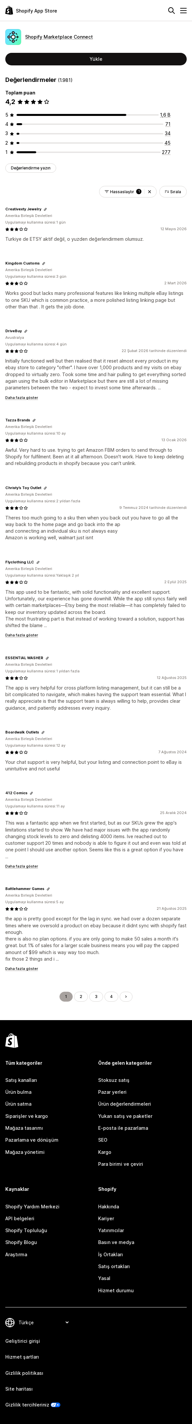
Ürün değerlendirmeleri (124, 1104)
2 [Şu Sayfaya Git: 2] (81, 996)
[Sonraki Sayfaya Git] (126, 997)
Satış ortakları (114, 1266)
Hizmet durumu (116, 1290)
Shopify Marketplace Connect (59, 37)
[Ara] (171, 10)
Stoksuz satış (114, 1080)
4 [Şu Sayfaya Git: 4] (111, 996)
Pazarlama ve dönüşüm (31, 1140)
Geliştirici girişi (22, 1341)
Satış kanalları (21, 1080)
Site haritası (19, 1389)
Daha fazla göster (21, 397)
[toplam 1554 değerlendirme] (165, 115)
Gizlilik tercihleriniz (27, 1404)
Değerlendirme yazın (31, 167)
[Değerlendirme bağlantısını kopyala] (45, 209)
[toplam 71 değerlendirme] (168, 124)
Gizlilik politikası (24, 1373)
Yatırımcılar (111, 1230)
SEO (102, 1140)
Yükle (96, 59)
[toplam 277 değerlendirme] (166, 152)
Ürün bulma (18, 1092)
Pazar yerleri (112, 1092)
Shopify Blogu (21, 1242)
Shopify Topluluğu (26, 1230)
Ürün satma (18, 1104)
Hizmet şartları (22, 1357)
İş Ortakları (110, 1254)
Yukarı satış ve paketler (125, 1116)
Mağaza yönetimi (25, 1152)
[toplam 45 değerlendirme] (168, 143)
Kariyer (106, 1218)
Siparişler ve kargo (26, 1116)
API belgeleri (19, 1218)
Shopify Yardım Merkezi (32, 1206)
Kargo (104, 1152)
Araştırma (16, 1254)
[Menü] (183, 10)
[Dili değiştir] (43, 1322)
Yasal (104, 1278)
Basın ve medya (116, 1242)
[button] (149, 191)
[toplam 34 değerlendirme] (168, 133)
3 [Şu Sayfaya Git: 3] (96, 996)
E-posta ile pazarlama (123, 1128)
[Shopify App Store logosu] (31, 10)
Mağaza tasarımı (24, 1128)
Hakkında (108, 1206)
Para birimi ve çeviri (120, 1164)
